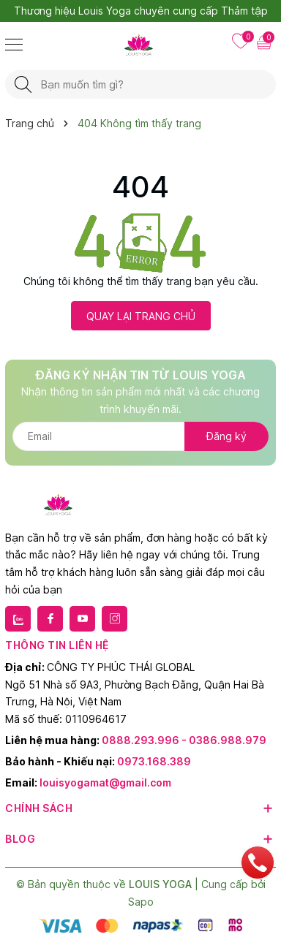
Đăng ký (226, 436)
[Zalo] (18, 619)
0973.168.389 (154, 761)
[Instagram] (114, 619)
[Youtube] (82, 619)
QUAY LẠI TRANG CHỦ (140, 316)
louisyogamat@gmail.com (105, 782)
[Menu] (14, 44)
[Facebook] (50, 619)
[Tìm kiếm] (23, 84)
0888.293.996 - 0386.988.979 (184, 740)
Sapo (141, 901)
